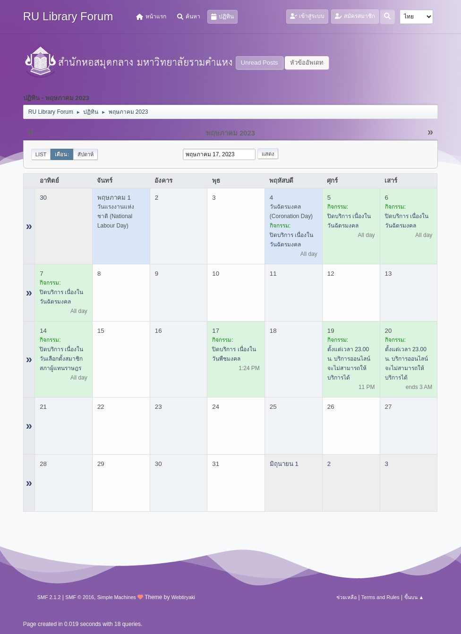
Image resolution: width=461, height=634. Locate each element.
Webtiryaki (183, 597)
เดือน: (62, 154)
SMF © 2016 (79, 597)
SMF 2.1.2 (49, 597)
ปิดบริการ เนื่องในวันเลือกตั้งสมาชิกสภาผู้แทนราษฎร (61, 359)
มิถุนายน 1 (284, 463)
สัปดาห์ (85, 154)
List (41, 154)
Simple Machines (116, 597)
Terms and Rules (380, 597)
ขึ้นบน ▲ (414, 597)
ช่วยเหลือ (346, 597)
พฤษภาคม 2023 (230, 133)
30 (43, 197)
